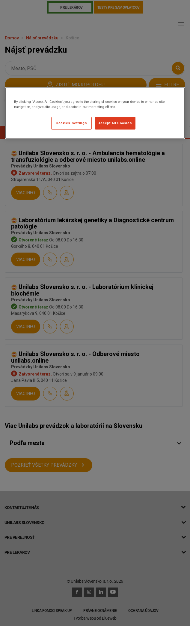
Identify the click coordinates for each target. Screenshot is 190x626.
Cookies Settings (71, 123)
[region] (95, 113)
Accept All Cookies (115, 123)
